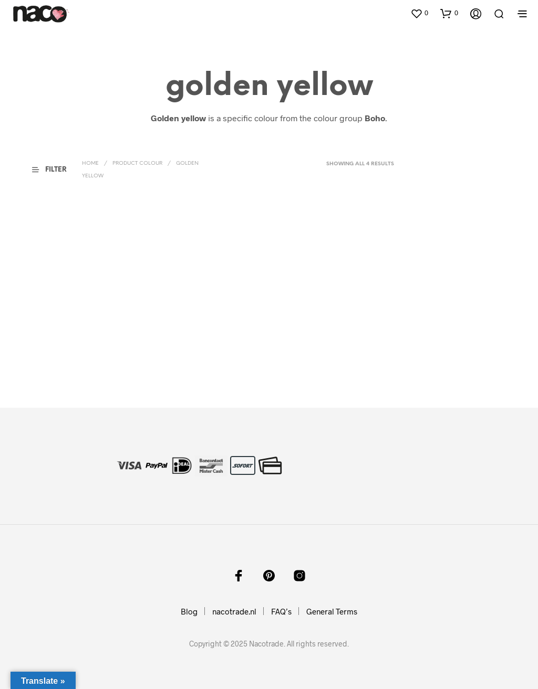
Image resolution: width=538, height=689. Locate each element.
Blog (189, 611)
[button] (419, 13)
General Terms (331, 611)
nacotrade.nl (234, 611)
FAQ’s (281, 611)
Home (90, 163)
